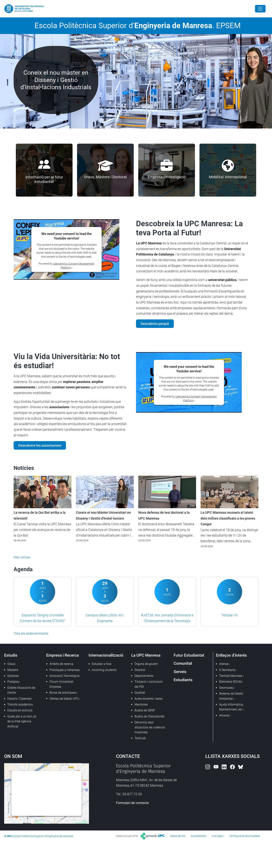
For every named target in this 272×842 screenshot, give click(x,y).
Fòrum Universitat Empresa (61, 684)
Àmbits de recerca (61, 664)
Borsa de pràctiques (62, 692)
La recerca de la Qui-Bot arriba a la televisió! (40, 515)
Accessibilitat (198, 835)
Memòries (141, 704)
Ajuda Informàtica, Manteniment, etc (231, 707)
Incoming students (104, 670)
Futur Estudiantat (189, 655)
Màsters (12, 670)
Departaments (143, 676)
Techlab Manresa (230, 676)
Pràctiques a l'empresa (64, 670)
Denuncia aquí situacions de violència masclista (149, 727)
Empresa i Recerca (62, 655)
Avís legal (217, 835)
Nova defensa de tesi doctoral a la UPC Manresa (164, 515)
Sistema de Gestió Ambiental (231, 696)
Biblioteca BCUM (230, 681)
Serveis (180, 671)
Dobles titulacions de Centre (21, 690)
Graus (11, 664)
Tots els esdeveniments (31, 633)
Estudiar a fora (101, 664)
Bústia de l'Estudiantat (149, 716)
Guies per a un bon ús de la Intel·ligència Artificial (21, 721)
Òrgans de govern (146, 664)
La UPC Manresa (145, 655)
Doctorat (13, 676)
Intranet (224, 715)
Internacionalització (106, 655)
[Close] (260, 8)
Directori (139, 670)
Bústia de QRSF (144, 710)
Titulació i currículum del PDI (148, 684)
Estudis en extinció (19, 710)
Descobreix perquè (155, 324)
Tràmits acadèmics (20, 704)
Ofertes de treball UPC (64, 698)
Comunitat (183, 663)
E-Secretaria (227, 670)
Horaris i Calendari (19, 698)
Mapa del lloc (177, 835)
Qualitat (139, 692)
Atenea (223, 664)
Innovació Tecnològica (64, 676)
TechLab (140, 738)
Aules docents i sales (148, 698)
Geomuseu (226, 687)
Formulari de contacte (132, 803)
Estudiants (183, 679)
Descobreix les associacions (39, 445)
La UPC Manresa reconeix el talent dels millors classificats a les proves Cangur (228, 518)
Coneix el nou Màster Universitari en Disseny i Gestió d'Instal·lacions (103, 515)
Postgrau (13, 681)
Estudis (10, 655)
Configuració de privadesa (244, 835)
